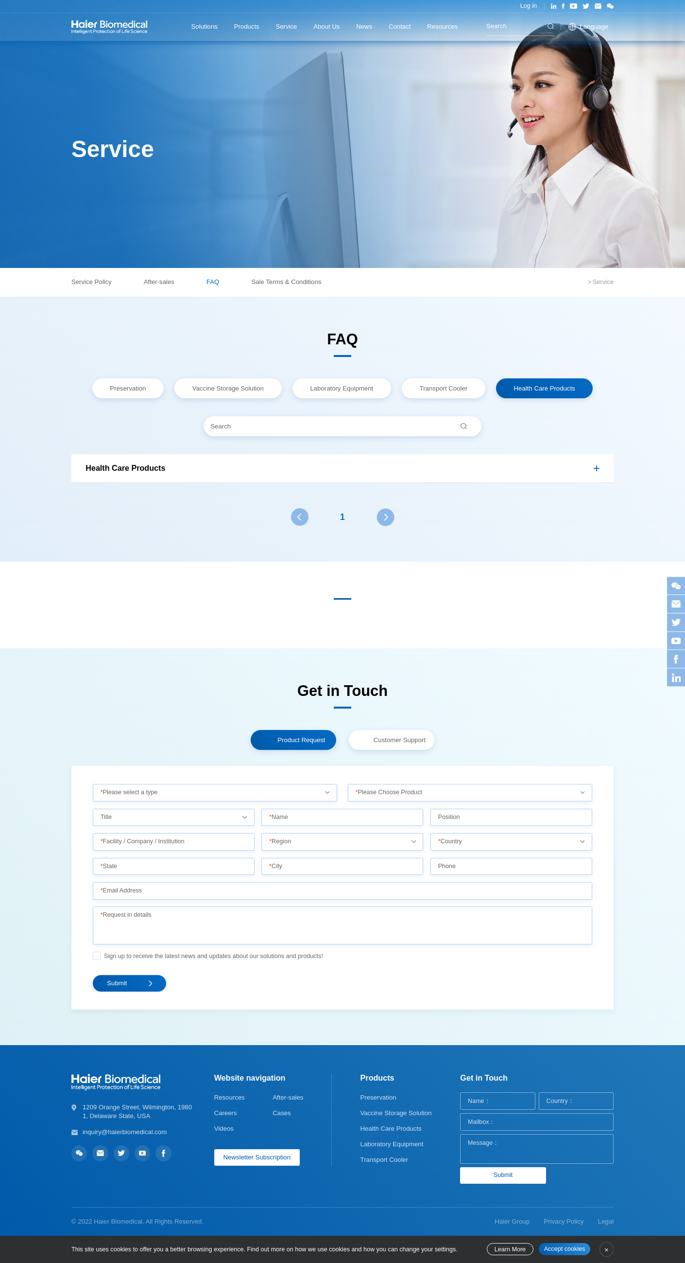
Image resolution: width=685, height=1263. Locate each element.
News (364, 26)
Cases (282, 1113)
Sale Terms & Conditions (286, 281)
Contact (400, 26)
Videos (224, 1128)
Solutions (204, 26)
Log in (528, 5)
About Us (326, 26)
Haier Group (512, 1221)
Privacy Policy (563, 1221)
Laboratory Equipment (392, 1144)
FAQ (212, 281)
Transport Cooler (384, 1159)
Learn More (510, 1249)
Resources (442, 26)
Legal (606, 1221)
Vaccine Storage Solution (396, 1113)
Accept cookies (564, 1248)
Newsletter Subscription (257, 1157)
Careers (225, 1113)
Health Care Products (391, 1128)
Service (286, 26)
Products (246, 26)
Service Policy (91, 281)
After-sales (159, 281)
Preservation (378, 1097)
